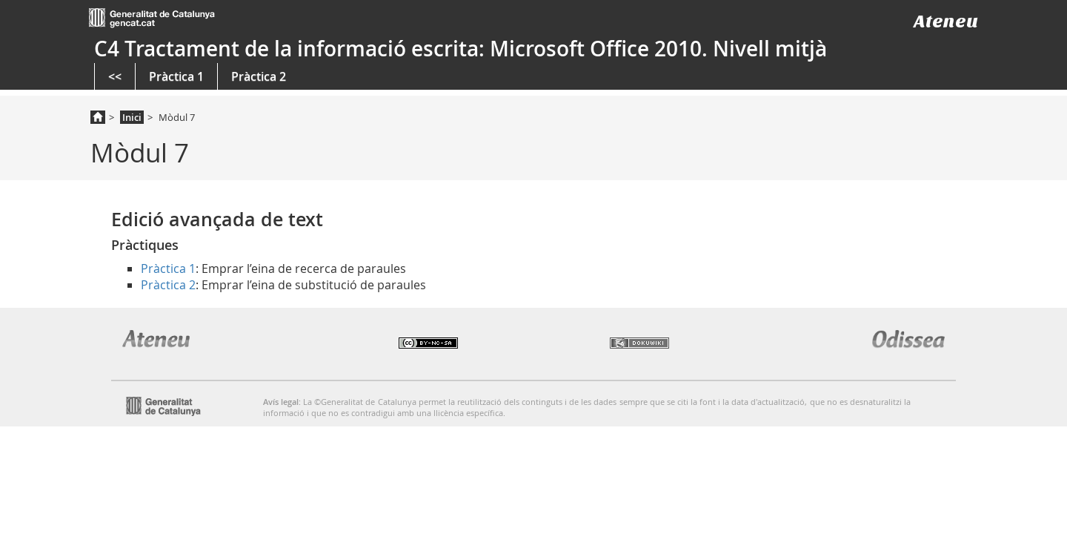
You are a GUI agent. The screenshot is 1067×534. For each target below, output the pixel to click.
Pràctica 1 (176, 76)
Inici (132, 117)
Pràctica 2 (258, 76)
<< (115, 76)
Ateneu (946, 21)
